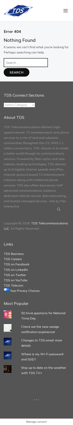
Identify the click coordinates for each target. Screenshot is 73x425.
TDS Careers (13, 259)
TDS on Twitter (15, 275)
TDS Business (14, 254)
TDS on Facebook (16, 264)
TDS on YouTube (15, 280)
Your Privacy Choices (22, 291)
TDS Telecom (13, 285)
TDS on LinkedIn (16, 270)
